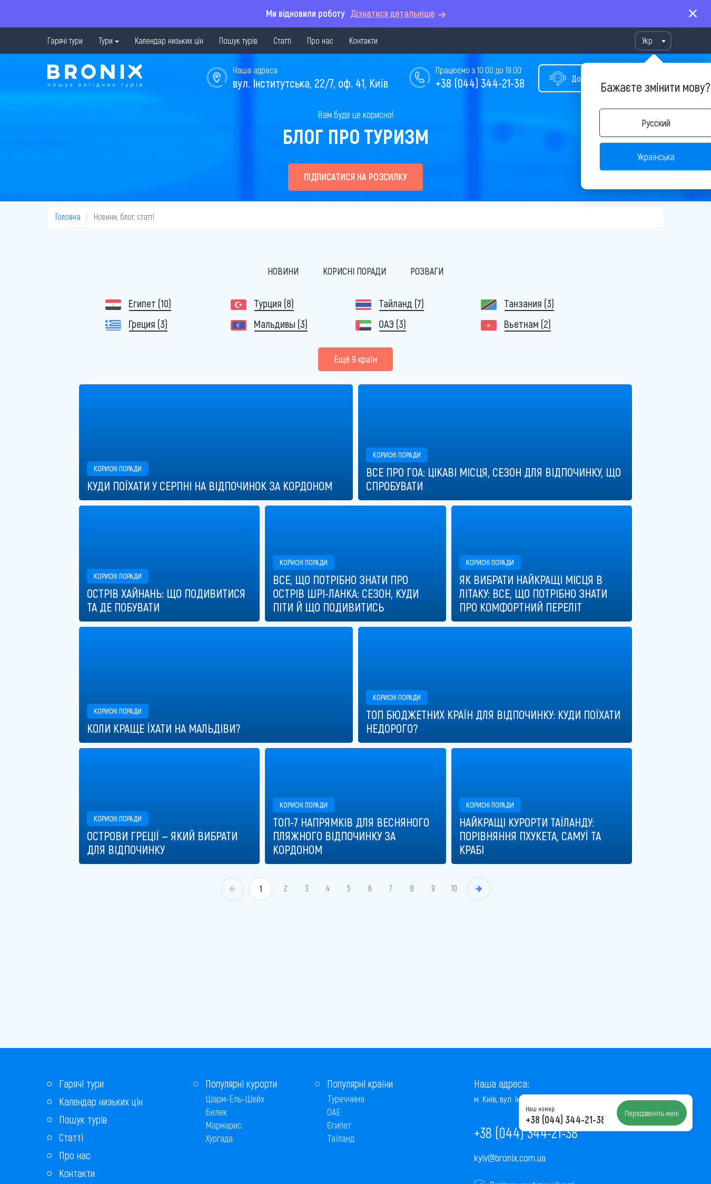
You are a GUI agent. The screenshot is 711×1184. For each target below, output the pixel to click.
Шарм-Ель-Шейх (234, 1098)
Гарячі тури (65, 40)
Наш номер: (540, 1108)
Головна (68, 216)
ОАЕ (334, 1112)
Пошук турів (238, 40)
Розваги (426, 271)
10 (454, 888)
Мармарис (223, 1125)
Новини (283, 271)
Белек (216, 1112)
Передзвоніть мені (652, 1113)
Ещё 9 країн (355, 359)
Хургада (219, 1138)
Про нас (320, 40)
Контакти (363, 40)
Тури (105, 40)
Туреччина (345, 1098)
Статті (282, 40)
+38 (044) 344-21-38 (480, 83)
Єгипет (339, 1125)
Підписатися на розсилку (355, 176)
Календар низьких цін (169, 40)
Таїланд (340, 1138)
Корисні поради (354, 271)
